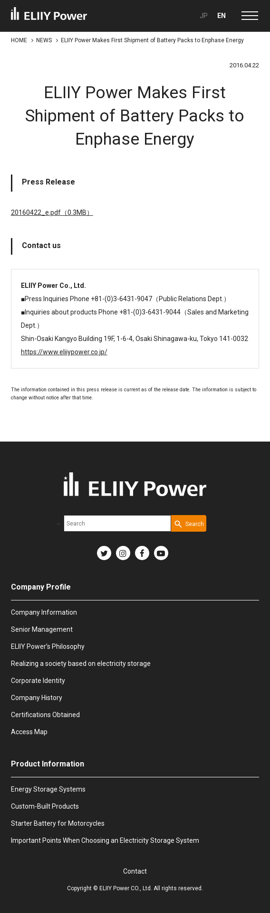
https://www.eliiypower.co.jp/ (64, 352)
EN (221, 15)
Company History (36, 697)
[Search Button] (188, 523)
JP (204, 15)
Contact (135, 871)
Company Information (44, 612)
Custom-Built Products (45, 806)
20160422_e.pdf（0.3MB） (52, 212)
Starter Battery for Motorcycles (58, 823)
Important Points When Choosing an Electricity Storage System (105, 840)
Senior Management (42, 629)
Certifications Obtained (45, 715)
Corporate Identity (38, 680)
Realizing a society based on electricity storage (81, 663)
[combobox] (117, 523)
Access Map (29, 732)
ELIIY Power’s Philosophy (48, 646)
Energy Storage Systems (48, 789)
